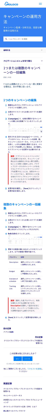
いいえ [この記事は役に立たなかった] (27, 358)
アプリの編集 (8, 332)
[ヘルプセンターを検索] (23, 38)
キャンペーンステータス (12, 395)
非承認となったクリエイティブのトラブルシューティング (22, 401)
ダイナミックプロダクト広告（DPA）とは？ (20, 406)
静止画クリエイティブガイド (14, 410)
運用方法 (6, 50)
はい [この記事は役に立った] (18, 358)
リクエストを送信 (34, 368)
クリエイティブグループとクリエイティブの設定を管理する (22, 389)
